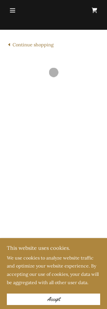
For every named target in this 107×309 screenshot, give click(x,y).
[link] (30, 44)
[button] (14, 10)
